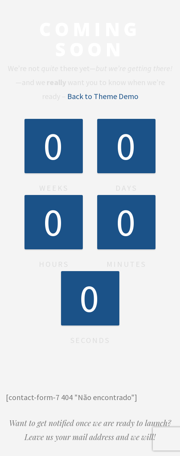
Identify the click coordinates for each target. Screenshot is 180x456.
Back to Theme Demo (102, 96)
